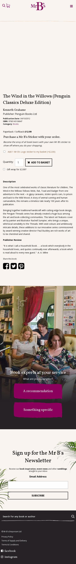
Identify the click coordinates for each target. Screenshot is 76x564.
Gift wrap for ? (14, 181)
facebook (10, 551)
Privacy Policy (7, 537)
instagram (11, 557)
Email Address (38, 476)
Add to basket (40, 174)
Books (16, 136)
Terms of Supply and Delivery (14, 541)
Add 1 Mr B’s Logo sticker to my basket (31, 164)
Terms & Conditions (10, 545)
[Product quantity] (19, 175)
